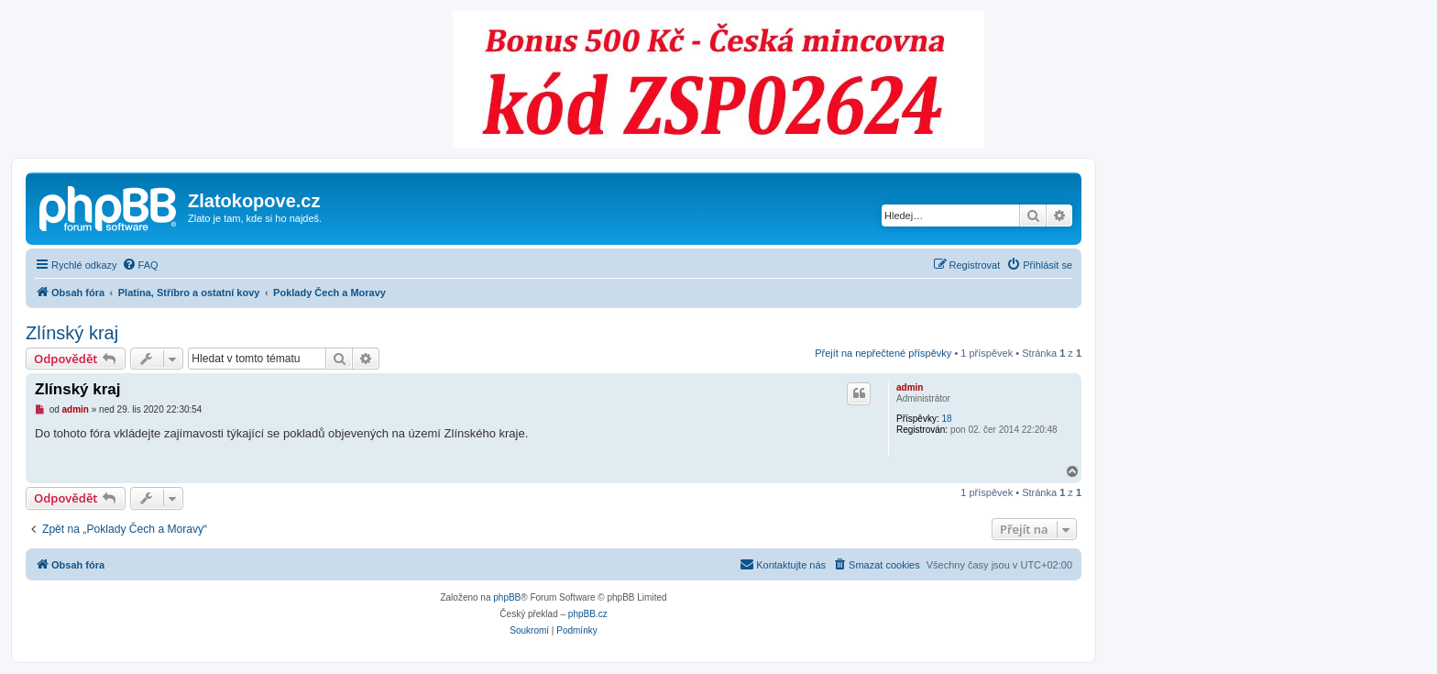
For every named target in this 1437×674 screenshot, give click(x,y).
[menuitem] (140, 265)
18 (946, 419)
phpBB (507, 597)
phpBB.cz (588, 614)
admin (909, 387)
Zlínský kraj (72, 333)
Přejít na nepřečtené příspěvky (883, 353)
